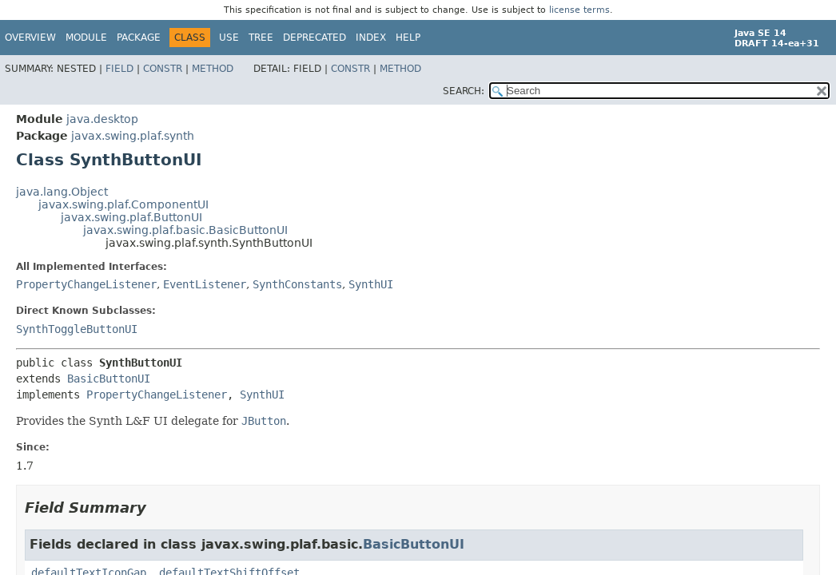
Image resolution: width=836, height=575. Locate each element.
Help (408, 37)
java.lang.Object (62, 191)
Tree (261, 37)
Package (139, 37)
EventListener (204, 284)
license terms (579, 10)
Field (119, 68)
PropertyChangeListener (86, 284)
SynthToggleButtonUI (76, 329)
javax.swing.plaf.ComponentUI (123, 204)
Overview (30, 37)
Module (86, 37)
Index (371, 37)
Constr (162, 68)
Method (212, 68)
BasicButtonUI (108, 378)
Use (229, 37)
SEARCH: (463, 91)
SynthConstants (297, 284)
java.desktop (102, 119)
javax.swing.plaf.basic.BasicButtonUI (185, 230)
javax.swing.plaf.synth (132, 135)
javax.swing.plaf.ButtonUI (131, 217)
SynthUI (370, 284)
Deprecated (314, 37)
